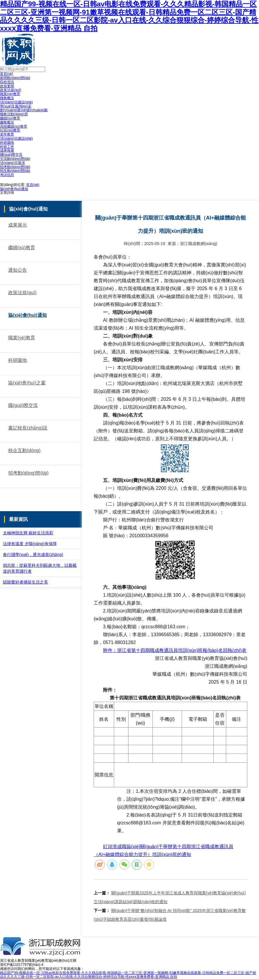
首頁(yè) (6, 74)
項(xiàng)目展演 (12, 163)
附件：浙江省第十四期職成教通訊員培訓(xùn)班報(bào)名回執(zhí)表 (174, 650)
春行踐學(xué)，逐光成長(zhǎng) (33, 554)
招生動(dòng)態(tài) (15, 171)
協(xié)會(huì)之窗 (27, 382)
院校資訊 (7, 82)
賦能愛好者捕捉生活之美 (25, 582)
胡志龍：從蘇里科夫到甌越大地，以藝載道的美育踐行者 (40, 568)
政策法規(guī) (10, 90)
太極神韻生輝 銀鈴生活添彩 (28, 532)
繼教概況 (7, 122)
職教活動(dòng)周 (14, 114)
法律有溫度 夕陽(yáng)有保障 (30, 543)
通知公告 (17, 270)
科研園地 (7, 143)
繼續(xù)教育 (10, 118)
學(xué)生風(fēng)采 (15, 106)
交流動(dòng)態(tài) (15, 159)
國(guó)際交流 (11, 155)
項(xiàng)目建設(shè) (16, 102)
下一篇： (102, 910)
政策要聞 (7, 86)
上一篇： (102, 893)
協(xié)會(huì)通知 (14, 189)
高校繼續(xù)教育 (13, 126)
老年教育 (7, 134)
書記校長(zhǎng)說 (27, 427)
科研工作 (7, 147)
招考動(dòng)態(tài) (15, 167)
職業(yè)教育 (10, 94)
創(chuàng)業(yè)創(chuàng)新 (24, 110)
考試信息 (7, 175)
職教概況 (7, 98)
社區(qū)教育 (10, 130)
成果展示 (17, 224)
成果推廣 (7, 150)
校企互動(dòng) (24, 450)
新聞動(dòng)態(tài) (15, 78)
